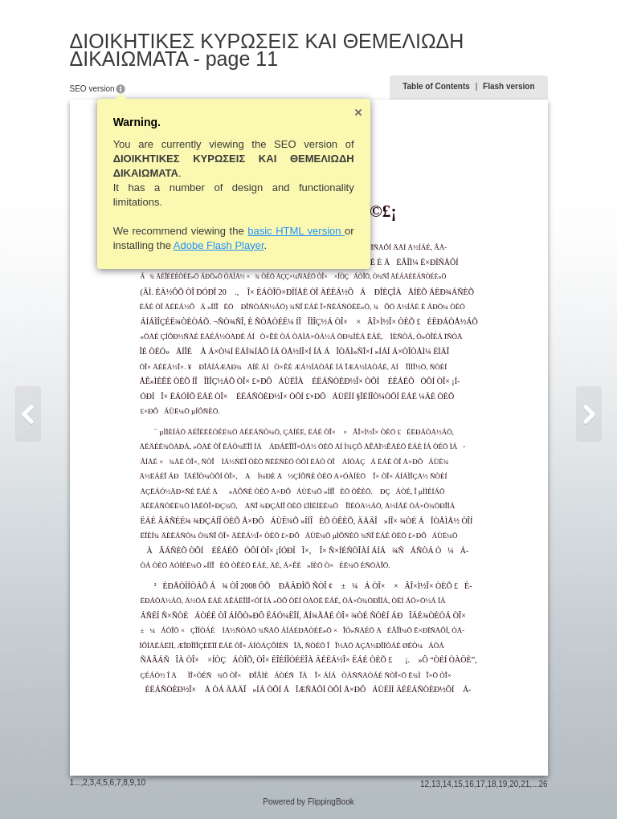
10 (141, 782)
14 (447, 784)
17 (480, 784)
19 (502, 784)
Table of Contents (436, 86)
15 (458, 784)
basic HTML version (296, 231)
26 (542, 784)
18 (491, 784)
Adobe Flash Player (219, 245)
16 (469, 784)
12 (424, 784)
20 (513, 784)
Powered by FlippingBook (308, 801)
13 (435, 784)
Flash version (508, 86)
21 (525, 784)
